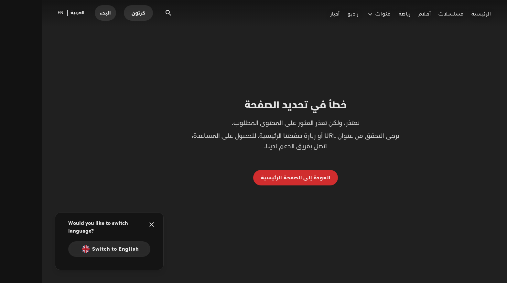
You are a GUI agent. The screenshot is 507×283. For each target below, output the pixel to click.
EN (18, 13)
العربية (35, 13)
